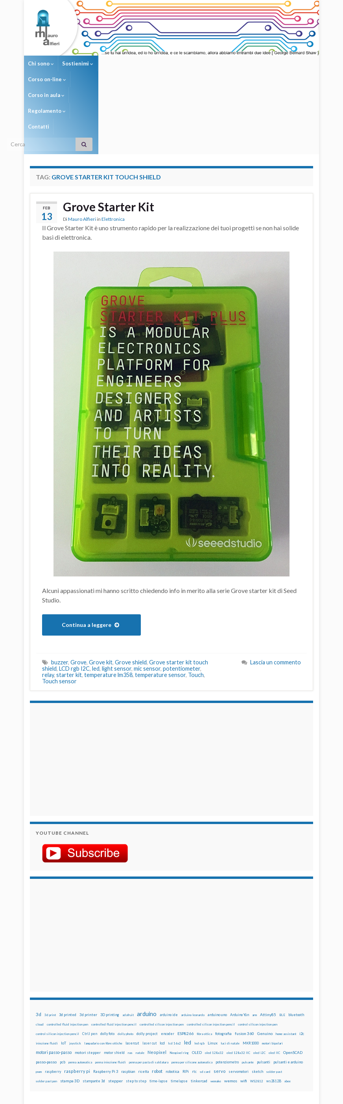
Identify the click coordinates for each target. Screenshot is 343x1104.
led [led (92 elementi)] (187, 980)
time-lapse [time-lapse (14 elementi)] (158, 1018)
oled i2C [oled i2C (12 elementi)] (259, 990)
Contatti (249, 63)
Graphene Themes (96, 1094)
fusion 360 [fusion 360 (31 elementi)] (244, 970)
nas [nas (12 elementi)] (130, 990)
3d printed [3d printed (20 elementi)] (67, 951)
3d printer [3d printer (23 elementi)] (88, 951)
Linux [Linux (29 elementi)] (213, 979)
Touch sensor (59, 618)
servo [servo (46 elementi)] (219, 1008)
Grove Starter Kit (108, 143)
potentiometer (181, 605)
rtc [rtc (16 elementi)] (194, 1008)
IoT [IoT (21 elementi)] (63, 980)
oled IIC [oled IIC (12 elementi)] (274, 990)
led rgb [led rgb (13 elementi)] (199, 980)
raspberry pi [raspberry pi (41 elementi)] (77, 1008)
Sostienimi (77, 63)
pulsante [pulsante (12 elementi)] (248, 999)
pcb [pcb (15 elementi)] (62, 999)
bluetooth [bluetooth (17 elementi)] (296, 951)
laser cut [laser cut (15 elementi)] (149, 980)
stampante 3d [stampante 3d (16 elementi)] (94, 1018)
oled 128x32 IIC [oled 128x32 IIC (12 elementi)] (238, 990)
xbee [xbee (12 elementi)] (287, 1018)
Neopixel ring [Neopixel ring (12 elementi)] (179, 990)
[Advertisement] (85, 695)
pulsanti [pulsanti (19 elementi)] (263, 999)
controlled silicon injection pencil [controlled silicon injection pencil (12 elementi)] (211, 961)
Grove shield (131, 599)
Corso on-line (120, 63)
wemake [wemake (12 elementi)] (215, 1018)
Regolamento (212, 63)
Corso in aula (166, 63)
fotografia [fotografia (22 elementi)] (223, 970)
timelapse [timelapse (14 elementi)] (179, 1018)
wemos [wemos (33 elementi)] (230, 1017)
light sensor (116, 605)
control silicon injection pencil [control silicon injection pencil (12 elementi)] (57, 971)
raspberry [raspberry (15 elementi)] (53, 1008)
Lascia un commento (275, 599)
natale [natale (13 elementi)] (140, 990)
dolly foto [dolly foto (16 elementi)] (107, 970)
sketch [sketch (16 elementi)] (257, 1008)
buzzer (59, 599)
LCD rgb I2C (74, 605)
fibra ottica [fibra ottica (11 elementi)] (204, 971)
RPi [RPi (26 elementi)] (186, 1008)
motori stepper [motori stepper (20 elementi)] (88, 989)
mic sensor (147, 605)
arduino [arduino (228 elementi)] (147, 950)
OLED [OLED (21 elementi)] (197, 989)
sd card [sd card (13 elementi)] (205, 1009)
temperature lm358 (108, 611)
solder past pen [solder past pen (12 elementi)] (46, 1018)
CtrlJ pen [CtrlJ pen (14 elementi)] (89, 971)
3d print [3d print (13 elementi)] (50, 952)
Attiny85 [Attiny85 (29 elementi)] (268, 951)
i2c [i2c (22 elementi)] (301, 970)
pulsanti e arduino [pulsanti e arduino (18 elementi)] (288, 999)
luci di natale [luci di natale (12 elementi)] (230, 980)
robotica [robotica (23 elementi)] (172, 1008)
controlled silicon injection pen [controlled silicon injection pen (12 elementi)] (162, 961)
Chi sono (41, 63)
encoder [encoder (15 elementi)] (167, 970)
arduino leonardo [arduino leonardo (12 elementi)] (193, 952)
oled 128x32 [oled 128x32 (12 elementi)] (214, 990)
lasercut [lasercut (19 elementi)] (132, 980)
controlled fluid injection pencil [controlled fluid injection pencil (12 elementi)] (113, 961)
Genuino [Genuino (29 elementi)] (265, 970)
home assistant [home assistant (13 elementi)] (286, 971)
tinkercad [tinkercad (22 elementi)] (199, 1018)
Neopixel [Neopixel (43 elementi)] (157, 989)
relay (48, 611)
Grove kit (100, 599)
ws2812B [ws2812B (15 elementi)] (273, 1018)
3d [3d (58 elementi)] (38, 951)
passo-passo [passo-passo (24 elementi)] (46, 998)
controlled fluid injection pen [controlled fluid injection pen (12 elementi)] (67, 961)
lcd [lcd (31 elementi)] (162, 979)
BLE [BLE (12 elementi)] (282, 952)
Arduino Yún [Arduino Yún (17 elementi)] (239, 951)
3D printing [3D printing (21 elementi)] (109, 951)
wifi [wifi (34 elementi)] (243, 1017)
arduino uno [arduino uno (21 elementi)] (217, 951)
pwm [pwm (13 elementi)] (39, 1009)
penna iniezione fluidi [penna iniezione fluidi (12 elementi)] (110, 999)
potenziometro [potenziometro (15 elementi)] (227, 999)
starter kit (69, 611)
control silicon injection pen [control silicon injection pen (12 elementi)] (257, 961)
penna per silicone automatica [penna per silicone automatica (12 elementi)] (192, 999)
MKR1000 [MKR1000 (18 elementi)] (251, 980)
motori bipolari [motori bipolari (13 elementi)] (272, 980)
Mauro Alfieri (82, 156)
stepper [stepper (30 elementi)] (115, 1017)
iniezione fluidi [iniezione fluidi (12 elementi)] (47, 980)
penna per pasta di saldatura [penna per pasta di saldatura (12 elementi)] (148, 999)
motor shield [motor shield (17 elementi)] (114, 989)
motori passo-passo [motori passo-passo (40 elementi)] (54, 989)
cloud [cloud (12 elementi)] (40, 961)
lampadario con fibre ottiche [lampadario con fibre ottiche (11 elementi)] (103, 980)
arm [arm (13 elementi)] (254, 952)
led (96, 605)
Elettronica (113, 156)
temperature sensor (160, 611)
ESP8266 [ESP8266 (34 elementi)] (185, 970)
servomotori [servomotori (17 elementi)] (239, 1008)
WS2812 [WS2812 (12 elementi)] (256, 1018)
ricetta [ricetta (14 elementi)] (143, 1009)
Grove (78, 599)
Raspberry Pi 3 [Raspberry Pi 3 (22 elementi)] (105, 1008)
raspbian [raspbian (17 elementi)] (128, 1008)
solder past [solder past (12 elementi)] (274, 1009)
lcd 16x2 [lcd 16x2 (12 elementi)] (174, 980)
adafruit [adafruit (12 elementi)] (128, 952)
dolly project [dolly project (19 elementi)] (147, 970)
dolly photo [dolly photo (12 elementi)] (125, 971)
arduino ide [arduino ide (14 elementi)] (169, 952)
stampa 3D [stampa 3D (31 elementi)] (69, 1017)
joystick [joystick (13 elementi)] (75, 980)
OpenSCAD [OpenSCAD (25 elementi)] (292, 989)
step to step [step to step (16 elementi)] (136, 1018)
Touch (196, 611)
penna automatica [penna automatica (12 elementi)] (80, 999)
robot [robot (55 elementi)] (157, 1008)
